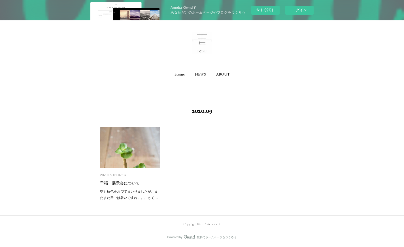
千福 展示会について (120, 183)
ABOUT (223, 74)
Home (180, 74)
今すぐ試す (265, 10)
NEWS (200, 74)
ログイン (299, 10)
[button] (180, 74)
